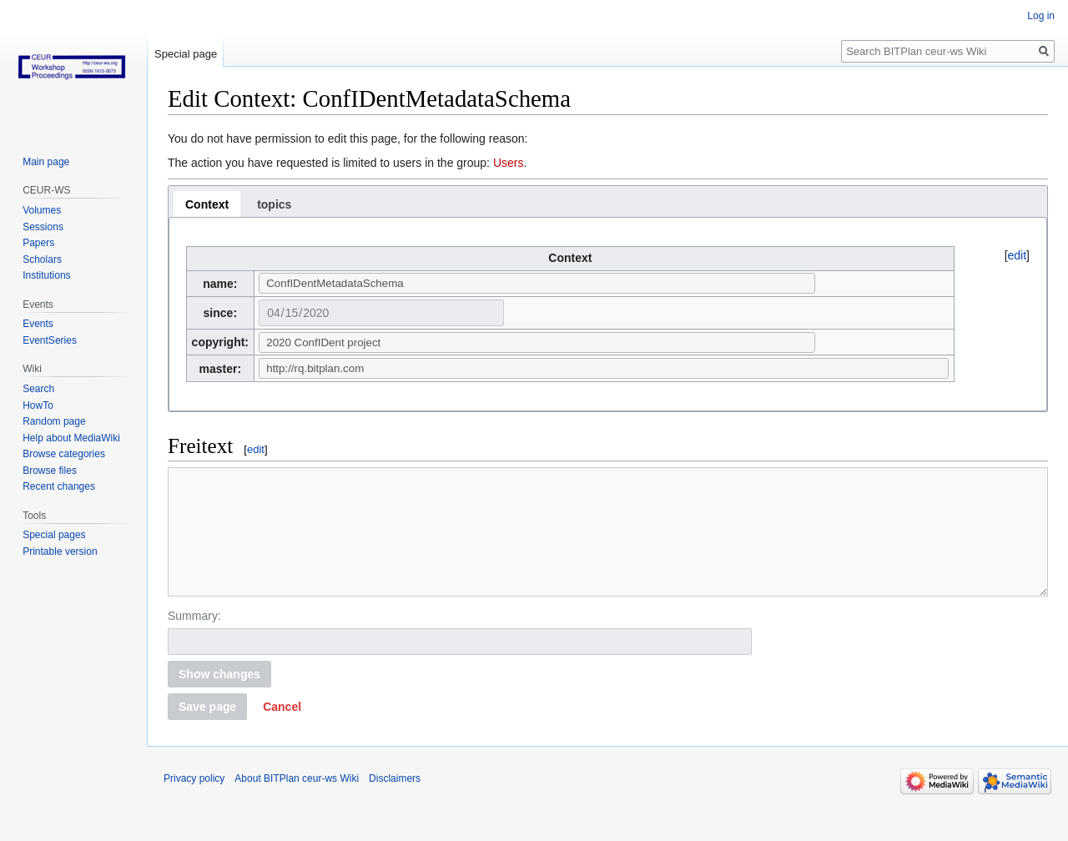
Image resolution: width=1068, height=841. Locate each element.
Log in (1041, 16)
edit (1017, 255)
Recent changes (59, 486)
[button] (282, 731)
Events (38, 324)
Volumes (42, 210)
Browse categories (64, 454)
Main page (46, 162)
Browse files (50, 470)
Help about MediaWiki (71, 438)
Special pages (54, 535)
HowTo (38, 405)
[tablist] (608, 201)
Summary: (194, 640)
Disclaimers (395, 803)
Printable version (60, 551)
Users (508, 162)
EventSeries (50, 340)
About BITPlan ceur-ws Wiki (296, 803)
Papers (38, 243)
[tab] (207, 204)
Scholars (42, 259)
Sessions (43, 227)
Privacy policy (194, 803)
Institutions (46, 275)
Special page (185, 54)
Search (38, 389)
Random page (54, 421)
